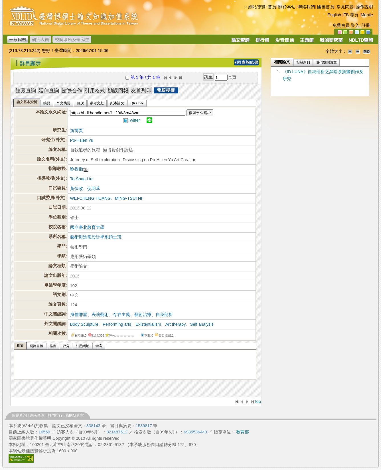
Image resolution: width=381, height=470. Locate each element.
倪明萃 (93, 188)
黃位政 (76, 188)
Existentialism (148, 324)
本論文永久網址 (51, 112)
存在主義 (121, 314)
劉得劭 (76, 169)
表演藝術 (100, 314)
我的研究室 (74, 415)
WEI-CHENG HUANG (90, 198)
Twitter (134, 120)
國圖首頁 (325, 7)
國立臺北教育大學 (87, 227)
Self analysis (201, 324)
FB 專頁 (350, 15)
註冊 (366, 25)
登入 (355, 25)
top (258, 401)
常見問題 (345, 7)
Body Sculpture (84, 324)
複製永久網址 (200, 113)
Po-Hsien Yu (81, 140)
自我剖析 (164, 314)
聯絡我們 (306, 7)
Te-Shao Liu (81, 179)
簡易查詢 (19, 415)
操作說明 (364, 7)
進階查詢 (37, 415)
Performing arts (117, 324)
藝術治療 (142, 314)
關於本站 (286, 7)
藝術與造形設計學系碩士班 (95, 237)
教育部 (242, 432)
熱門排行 (55, 415)
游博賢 (76, 130)
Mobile (367, 15)
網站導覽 (257, 7)
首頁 (272, 7)
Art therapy (175, 324)
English (334, 15)
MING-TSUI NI (128, 198)
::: (246, 7)
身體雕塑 (78, 314)
